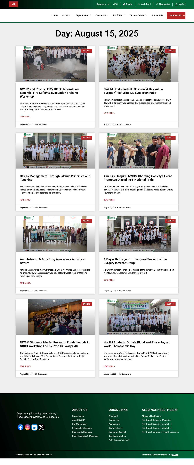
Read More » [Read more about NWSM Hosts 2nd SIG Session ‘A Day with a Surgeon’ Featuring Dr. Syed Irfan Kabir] (109, 113)
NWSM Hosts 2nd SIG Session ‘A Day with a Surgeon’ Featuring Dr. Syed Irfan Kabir (133, 91)
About (66, 15)
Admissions (177, 15)
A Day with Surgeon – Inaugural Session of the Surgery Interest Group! (135, 261)
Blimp (175, 461)
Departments (83, 15)
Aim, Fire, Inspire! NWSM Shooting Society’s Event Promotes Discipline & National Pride (138, 177)
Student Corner (138, 15)
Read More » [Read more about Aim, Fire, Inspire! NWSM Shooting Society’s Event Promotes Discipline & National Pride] (109, 200)
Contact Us (157, 15)
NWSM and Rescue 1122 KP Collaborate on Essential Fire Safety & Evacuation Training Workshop (49, 92)
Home (55, 15)
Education (102, 15)
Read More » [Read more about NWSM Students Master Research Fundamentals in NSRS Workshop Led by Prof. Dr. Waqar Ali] (25, 366)
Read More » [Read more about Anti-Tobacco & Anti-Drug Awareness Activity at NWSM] (25, 283)
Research (102, 4)
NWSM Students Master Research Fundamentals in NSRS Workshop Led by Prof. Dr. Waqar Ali (55, 344)
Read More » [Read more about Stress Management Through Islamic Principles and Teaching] (25, 200)
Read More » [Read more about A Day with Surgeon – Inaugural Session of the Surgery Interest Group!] (109, 280)
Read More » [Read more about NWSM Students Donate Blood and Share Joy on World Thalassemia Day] (109, 366)
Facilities (119, 15)
